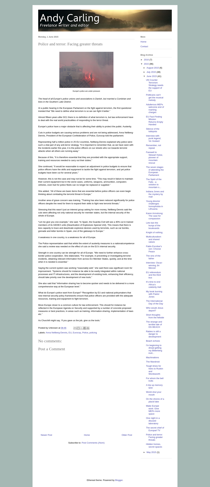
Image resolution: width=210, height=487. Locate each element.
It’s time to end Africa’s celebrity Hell (153, 284)
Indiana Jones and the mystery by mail (155, 194)
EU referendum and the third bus (153, 275)
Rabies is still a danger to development (153, 334)
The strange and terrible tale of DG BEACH (154, 324)
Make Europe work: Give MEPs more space (153, 410)
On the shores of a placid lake (155, 400)
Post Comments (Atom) (93, 442)
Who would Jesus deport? (154, 309)
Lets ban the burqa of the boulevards (153, 225)
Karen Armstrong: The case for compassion (154, 216)
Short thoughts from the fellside (155, 316)
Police (85, 332)
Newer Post (46, 435)
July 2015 (152, 72)
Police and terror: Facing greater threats (154, 437)
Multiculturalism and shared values (153, 239)
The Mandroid (152, 361)
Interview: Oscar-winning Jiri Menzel (154, 265)
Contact (144, 46)
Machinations (152, 357)
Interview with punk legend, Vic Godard (153, 138)
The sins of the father (153, 257)
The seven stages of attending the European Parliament (155, 171)
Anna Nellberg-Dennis (56, 332)
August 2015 (153, 68)
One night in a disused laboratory (153, 421)
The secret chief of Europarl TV (155, 429)
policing (93, 332)
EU (70, 332)
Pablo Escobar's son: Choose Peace (154, 249)
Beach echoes (153, 341)
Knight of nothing (154, 232)
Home (87, 435)
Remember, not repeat (153, 146)
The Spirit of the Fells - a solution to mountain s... (153, 183)
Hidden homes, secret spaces (154, 445)
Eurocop (77, 332)
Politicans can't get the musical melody (154, 97)
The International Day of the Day (154, 302)
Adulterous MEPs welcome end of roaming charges (155, 108)
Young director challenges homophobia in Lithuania (154, 205)
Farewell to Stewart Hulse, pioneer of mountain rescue (154, 157)
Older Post (127, 435)
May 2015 (152, 452)
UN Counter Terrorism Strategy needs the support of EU (154, 85)
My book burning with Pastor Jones (154, 294)
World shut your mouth (153, 393)
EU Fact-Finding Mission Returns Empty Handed (154, 120)
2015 (146, 64)
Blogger (119, 480)
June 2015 (152, 76)
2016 (146, 59)
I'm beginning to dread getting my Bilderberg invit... (154, 349)
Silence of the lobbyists (152, 130)
